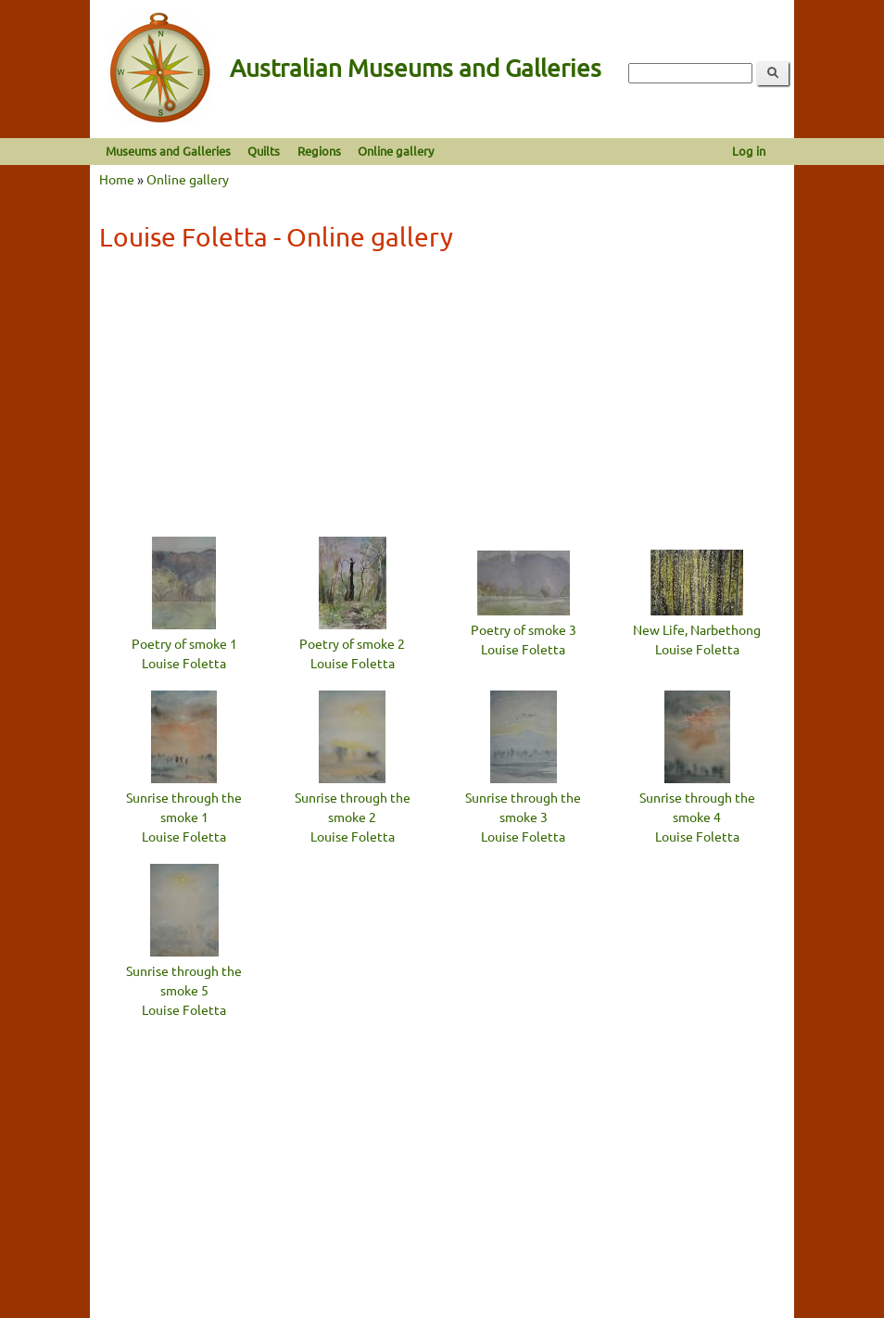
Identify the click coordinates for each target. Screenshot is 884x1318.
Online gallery (396, 150)
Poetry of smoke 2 (352, 643)
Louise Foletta (184, 662)
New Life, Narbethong (697, 629)
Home (116, 179)
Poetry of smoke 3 (523, 629)
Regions (319, 150)
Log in (748, 150)
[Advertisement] (442, 398)
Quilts (263, 150)
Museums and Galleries (168, 150)
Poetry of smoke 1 (184, 643)
